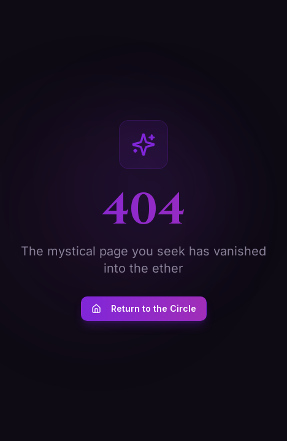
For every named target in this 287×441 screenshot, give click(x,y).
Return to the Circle (143, 308)
